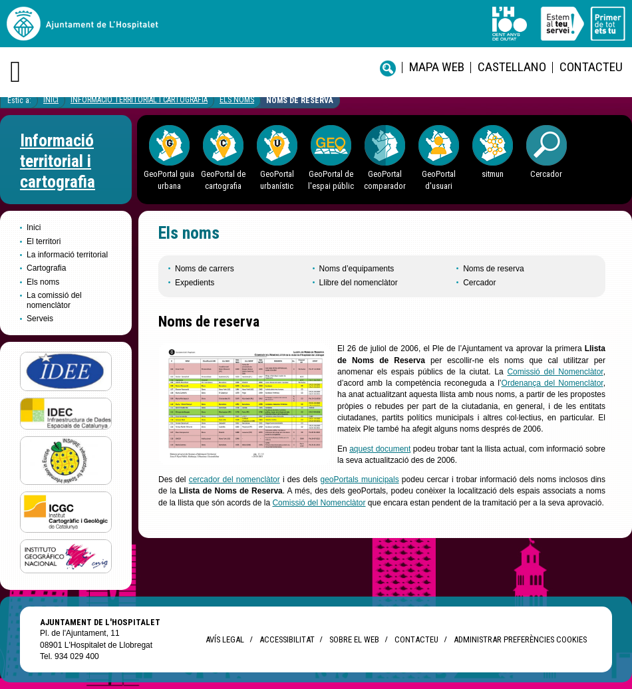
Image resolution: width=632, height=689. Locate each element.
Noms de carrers (204, 268)
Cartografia (46, 268)
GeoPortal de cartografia (223, 179)
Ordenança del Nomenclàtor (552, 383)
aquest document (379, 449)
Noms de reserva (299, 100)
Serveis (40, 318)
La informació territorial (67, 254)
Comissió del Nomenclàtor (555, 371)
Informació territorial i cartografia (139, 99)
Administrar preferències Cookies (520, 639)
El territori (44, 241)
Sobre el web (354, 639)
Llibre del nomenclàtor (358, 282)
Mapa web (436, 66)
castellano (512, 66)
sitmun (493, 174)
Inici (51, 99)
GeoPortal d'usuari (439, 179)
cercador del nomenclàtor (234, 479)
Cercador (546, 174)
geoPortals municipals (359, 479)
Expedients (194, 282)
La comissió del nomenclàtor (54, 300)
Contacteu (591, 66)
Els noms (237, 99)
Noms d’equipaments (357, 268)
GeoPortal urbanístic (277, 179)
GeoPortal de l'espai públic (331, 179)
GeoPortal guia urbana (169, 179)
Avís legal (225, 639)
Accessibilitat (286, 639)
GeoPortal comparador (385, 179)
